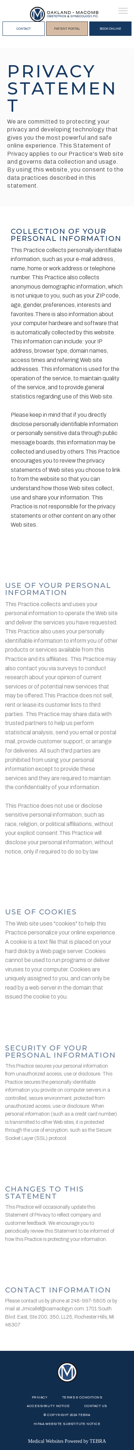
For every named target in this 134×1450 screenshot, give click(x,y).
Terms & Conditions (82, 1397)
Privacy (40, 1397)
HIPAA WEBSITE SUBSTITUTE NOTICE (67, 1424)
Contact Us (95, 1406)
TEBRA (98, 1441)
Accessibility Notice (48, 1406)
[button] (123, 11)
